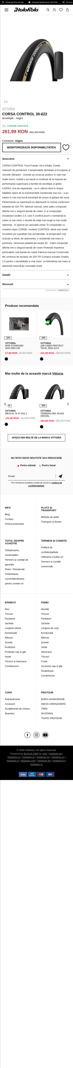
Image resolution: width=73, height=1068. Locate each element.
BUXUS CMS (31, 753)
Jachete (9, 623)
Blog (7, 514)
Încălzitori (10, 647)
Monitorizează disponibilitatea (31, 147)
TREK (44, 708)
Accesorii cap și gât (51, 666)
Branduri (9, 713)
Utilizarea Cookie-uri (52, 556)
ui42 (44, 753)
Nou (7, 609)
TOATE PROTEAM (51, 718)
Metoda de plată (50, 517)
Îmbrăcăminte (12, 699)
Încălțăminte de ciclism (17, 708)
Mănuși (9, 637)
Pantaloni (10, 618)
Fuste (44, 661)
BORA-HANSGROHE (53, 699)
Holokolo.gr (36, 764)
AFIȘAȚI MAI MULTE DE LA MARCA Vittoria (36, 437)
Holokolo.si (13, 760)
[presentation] (5, 404)
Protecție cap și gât (15, 651)
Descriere (8, 158)
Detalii (6, 274)
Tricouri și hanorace (16, 661)
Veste (8, 656)
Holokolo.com (28, 760)
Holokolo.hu (43, 757)
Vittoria (8, 108)
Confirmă (60, 476)
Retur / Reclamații (15, 569)
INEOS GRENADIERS (53, 704)
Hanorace (46, 651)
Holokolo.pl (28, 757)
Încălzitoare (47, 670)
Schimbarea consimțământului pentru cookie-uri (14, 579)
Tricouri (9, 613)
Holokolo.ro (58, 757)
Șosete (9, 642)
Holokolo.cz (14, 757)
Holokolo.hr (59, 760)
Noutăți (45, 609)
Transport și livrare (51, 521)
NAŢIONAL (47, 713)
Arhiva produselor (14, 523)
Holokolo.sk (55, 753)
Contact (9, 519)
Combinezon (12, 666)
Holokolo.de (44, 760)
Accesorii (10, 704)
